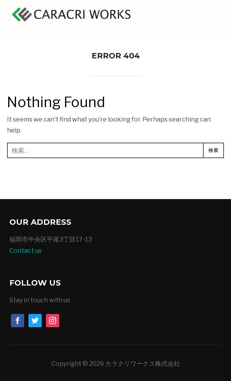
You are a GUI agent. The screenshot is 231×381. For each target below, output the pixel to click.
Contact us (25, 250)
